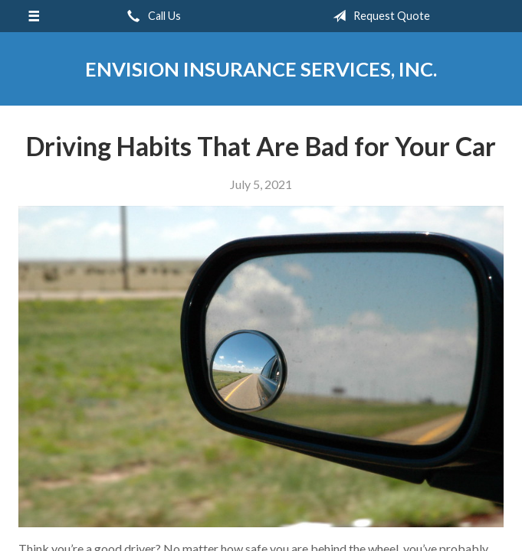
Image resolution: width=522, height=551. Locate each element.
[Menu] (34, 16)
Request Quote (378, 16)
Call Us (151, 16)
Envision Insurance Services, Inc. (261, 68)
